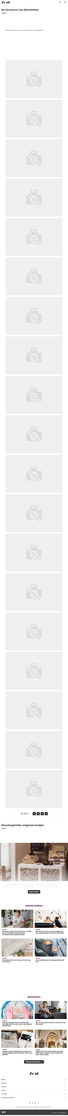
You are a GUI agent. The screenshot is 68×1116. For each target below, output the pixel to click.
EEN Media (63, 1113)
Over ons (24, 1107)
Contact (49, 1107)
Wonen (4, 13)
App (46, 813)
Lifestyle (4, 1094)
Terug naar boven (33, 1062)
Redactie (19, 1107)
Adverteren (30, 1107)
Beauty (3, 1083)
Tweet (38, 813)
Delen (34, 813)
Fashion (3, 1087)
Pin (42, 813)
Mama (3, 1079)
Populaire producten (8, 1097)
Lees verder (34, 892)
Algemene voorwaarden (40, 1107)
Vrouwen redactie (24, 13)
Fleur (21, 828)
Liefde (3, 1090)
